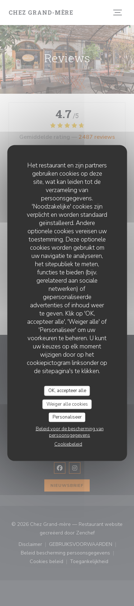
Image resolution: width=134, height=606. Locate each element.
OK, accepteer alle (67, 390)
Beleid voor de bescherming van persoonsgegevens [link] (70, 431)
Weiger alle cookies (67, 404)
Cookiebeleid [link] (68, 444)
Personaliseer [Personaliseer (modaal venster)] (67, 417)
